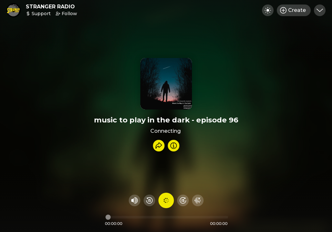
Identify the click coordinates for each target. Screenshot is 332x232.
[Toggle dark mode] (268, 10)
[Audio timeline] (167, 217)
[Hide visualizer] (198, 200)
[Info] (173, 145)
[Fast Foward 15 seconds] (183, 200)
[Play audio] (166, 200)
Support (38, 13)
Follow (66, 13)
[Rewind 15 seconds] (149, 200)
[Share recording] (159, 145)
